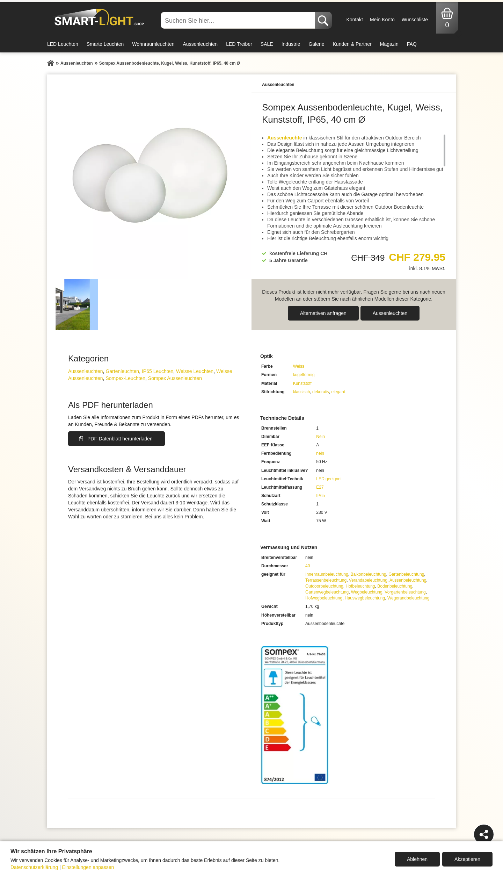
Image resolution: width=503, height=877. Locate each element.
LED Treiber (239, 44)
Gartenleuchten (122, 371)
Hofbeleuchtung (360, 586)
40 (307, 565)
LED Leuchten (62, 44)
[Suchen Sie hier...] (238, 20)
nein (320, 453)
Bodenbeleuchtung (394, 586)
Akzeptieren (467, 859)
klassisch (301, 391)
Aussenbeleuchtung (407, 580)
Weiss (298, 366)
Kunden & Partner (352, 44)
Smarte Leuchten (105, 44)
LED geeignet (329, 478)
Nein (320, 436)
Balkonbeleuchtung (368, 574)
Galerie (316, 44)
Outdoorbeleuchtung (324, 586)
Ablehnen (417, 859)
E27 (319, 487)
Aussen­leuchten (390, 313)
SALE (267, 44)
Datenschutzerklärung (34, 867)
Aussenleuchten (200, 44)
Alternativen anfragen (323, 313)
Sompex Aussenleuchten (175, 378)
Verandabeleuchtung (368, 580)
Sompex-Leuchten (125, 378)
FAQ (412, 44)
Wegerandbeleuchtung (408, 598)
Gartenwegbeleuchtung (327, 592)
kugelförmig (304, 374)
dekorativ (320, 391)
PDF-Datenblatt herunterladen (120, 438)
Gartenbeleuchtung (406, 574)
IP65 (320, 495)
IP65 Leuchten (157, 371)
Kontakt (354, 19)
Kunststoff (302, 383)
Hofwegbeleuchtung (323, 598)
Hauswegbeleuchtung (365, 598)
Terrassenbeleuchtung (326, 580)
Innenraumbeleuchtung (326, 574)
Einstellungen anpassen (88, 867)
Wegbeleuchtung (366, 592)
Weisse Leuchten (194, 371)
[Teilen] (483, 834)
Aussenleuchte (284, 138)
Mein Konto (382, 19)
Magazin (389, 44)
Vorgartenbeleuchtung (405, 592)
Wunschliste (415, 19)
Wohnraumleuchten (153, 44)
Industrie (291, 44)
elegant (338, 391)
